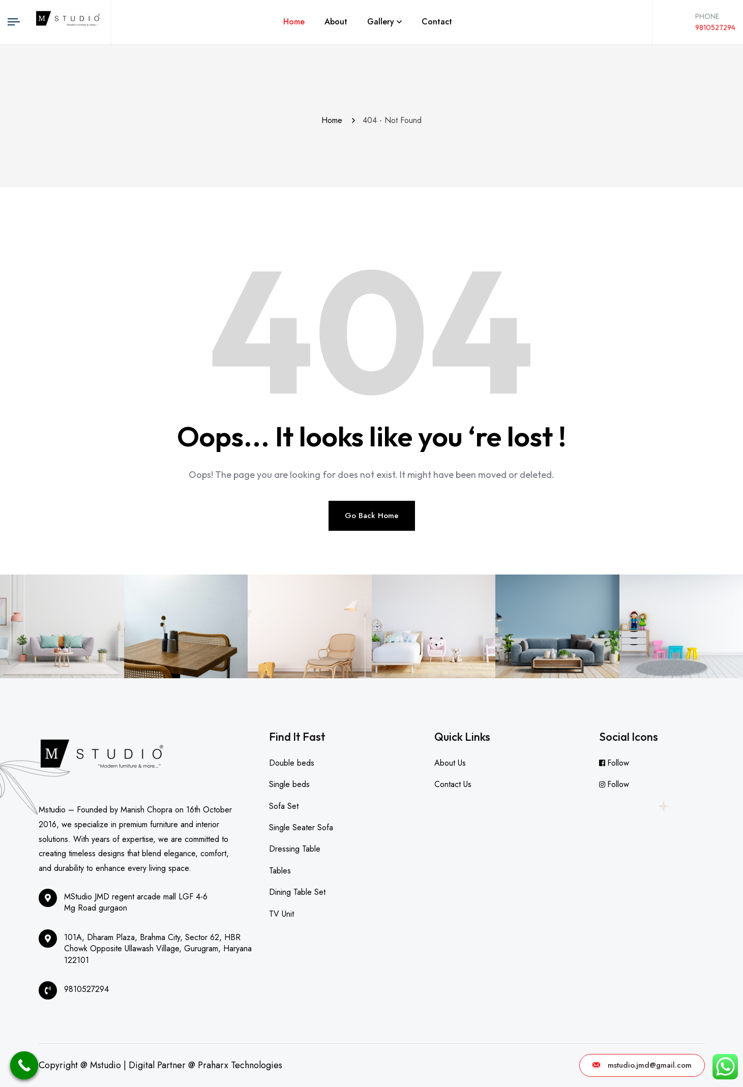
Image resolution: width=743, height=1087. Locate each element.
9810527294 (715, 27)
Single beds (289, 784)
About (335, 21)
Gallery (380, 21)
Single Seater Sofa (301, 827)
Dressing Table (294, 849)
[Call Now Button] (24, 1065)
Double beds (291, 763)
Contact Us (452, 784)
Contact (437, 21)
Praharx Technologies (240, 1065)
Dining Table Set (297, 892)
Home (294, 21)
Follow (618, 763)
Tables (280, 871)
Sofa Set (284, 806)
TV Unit (281, 914)
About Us (450, 763)
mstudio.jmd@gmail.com (642, 1065)
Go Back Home (372, 515)
